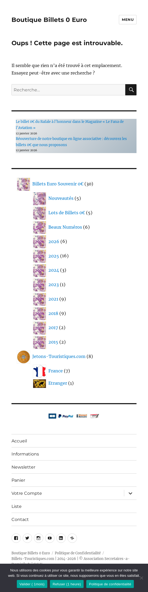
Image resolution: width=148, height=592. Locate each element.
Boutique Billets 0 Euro (49, 20)
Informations (25, 454)
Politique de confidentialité (110, 584)
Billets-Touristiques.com (32, 558)
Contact (20, 519)
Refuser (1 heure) (67, 584)
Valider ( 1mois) (32, 584)
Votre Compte (26, 493)
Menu (128, 19)
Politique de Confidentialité (78, 553)
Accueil (19, 440)
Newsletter (23, 467)
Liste (16, 506)
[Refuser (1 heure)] (141, 578)
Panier (18, 480)
